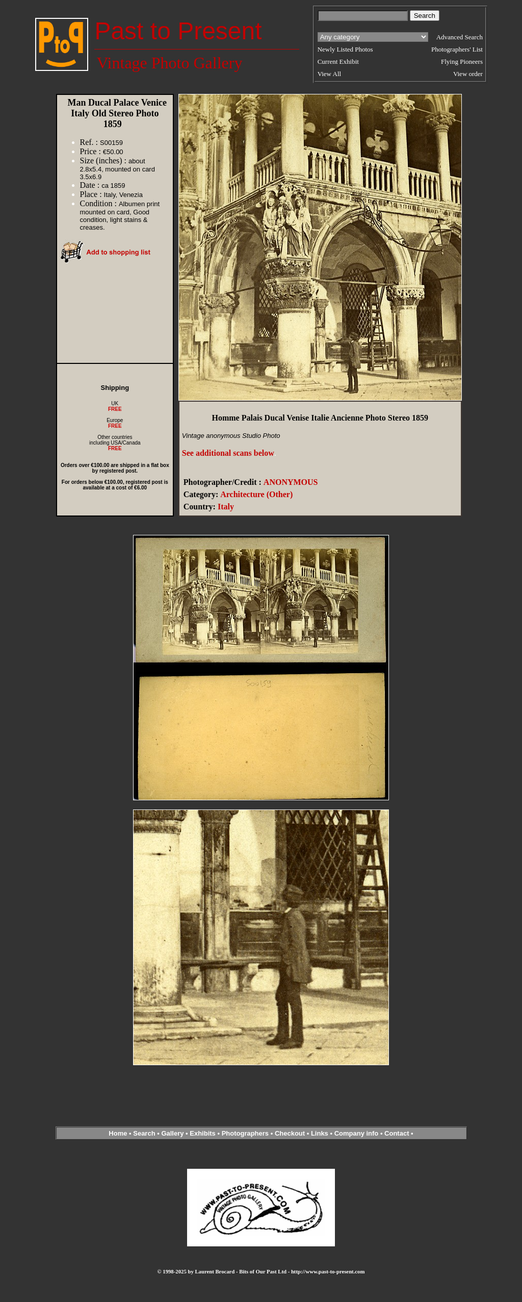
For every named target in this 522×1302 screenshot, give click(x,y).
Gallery (172, 1133)
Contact (396, 1133)
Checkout (290, 1133)
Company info (357, 1133)
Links (319, 1133)
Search (144, 1133)
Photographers (245, 1133)
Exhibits (203, 1133)
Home (118, 1133)
